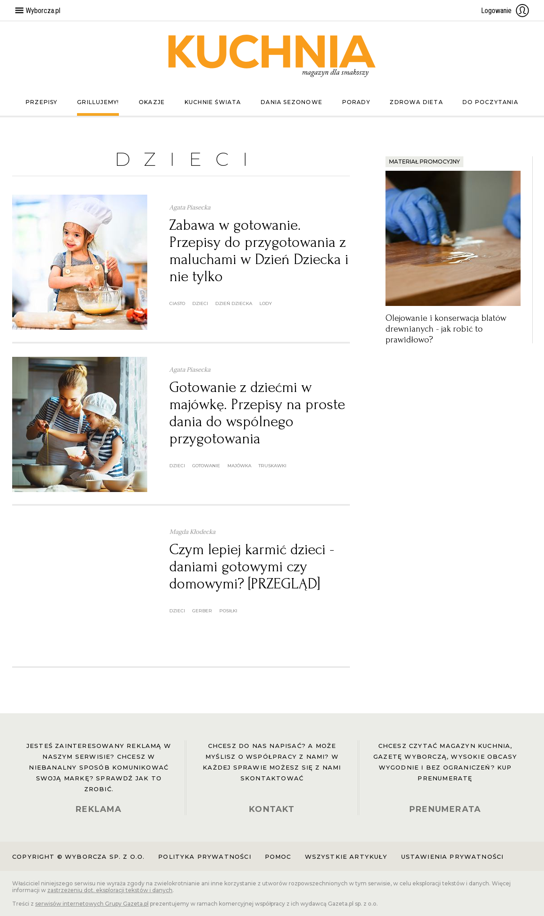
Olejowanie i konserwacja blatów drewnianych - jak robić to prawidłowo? (445, 329)
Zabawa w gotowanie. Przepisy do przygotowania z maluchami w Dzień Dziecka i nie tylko (259, 251)
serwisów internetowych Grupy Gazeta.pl (92, 903)
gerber (202, 611)
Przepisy (42, 102)
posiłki (228, 611)
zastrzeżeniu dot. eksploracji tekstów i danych (109, 890)
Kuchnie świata (213, 102)
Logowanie (505, 10)
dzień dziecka (233, 303)
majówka (239, 466)
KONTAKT (272, 809)
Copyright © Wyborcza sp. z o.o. (78, 856)
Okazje (152, 102)
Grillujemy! (98, 102)
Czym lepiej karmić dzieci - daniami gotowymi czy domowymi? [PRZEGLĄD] (251, 566)
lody (265, 303)
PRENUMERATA (445, 809)
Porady (356, 102)
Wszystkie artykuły (346, 856)
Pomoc (278, 856)
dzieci (200, 303)
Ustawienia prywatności (452, 856)
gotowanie (206, 466)
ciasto (177, 303)
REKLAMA (99, 809)
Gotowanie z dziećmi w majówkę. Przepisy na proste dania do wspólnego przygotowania (257, 413)
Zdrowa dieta (416, 102)
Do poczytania (490, 102)
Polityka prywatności (204, 856)
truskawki (272, 466)
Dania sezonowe (291, 102)
